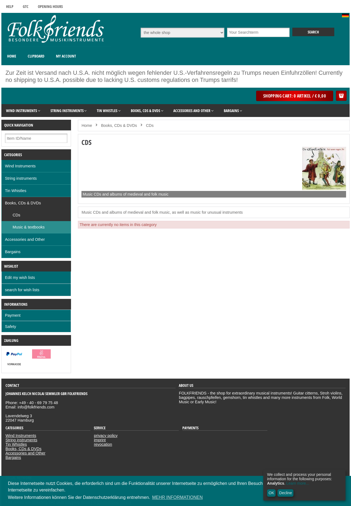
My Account (66, 56)
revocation (103, 444)
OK (271, 493)
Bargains (13, 252)
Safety (10, 326)
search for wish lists (22, 290)
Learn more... (297, 483)
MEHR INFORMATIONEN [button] (177, 497)
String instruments (21, 178)
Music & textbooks (29, 227)
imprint (100, 440)
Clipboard (36, 56)
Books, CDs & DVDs (23, 203)
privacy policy (105, 435)
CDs (16, 215)
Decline (285, 493)
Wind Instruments (20, 166)
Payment (13, 315)
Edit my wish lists (20, 277)
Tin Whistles (15, 190)
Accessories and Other (25, 239)
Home (11, 56)
